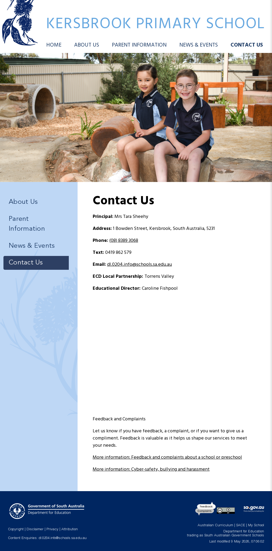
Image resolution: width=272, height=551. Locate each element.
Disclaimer (35, 529)
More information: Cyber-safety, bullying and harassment (151, 469)
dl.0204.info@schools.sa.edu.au (139, 264)
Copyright (16, 529)
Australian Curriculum (215, 525)
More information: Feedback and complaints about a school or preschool (167, 457)
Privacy (52, 529)
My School (256, 525)
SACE (240, 525)
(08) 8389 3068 (123, 241)
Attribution (69, 529)
